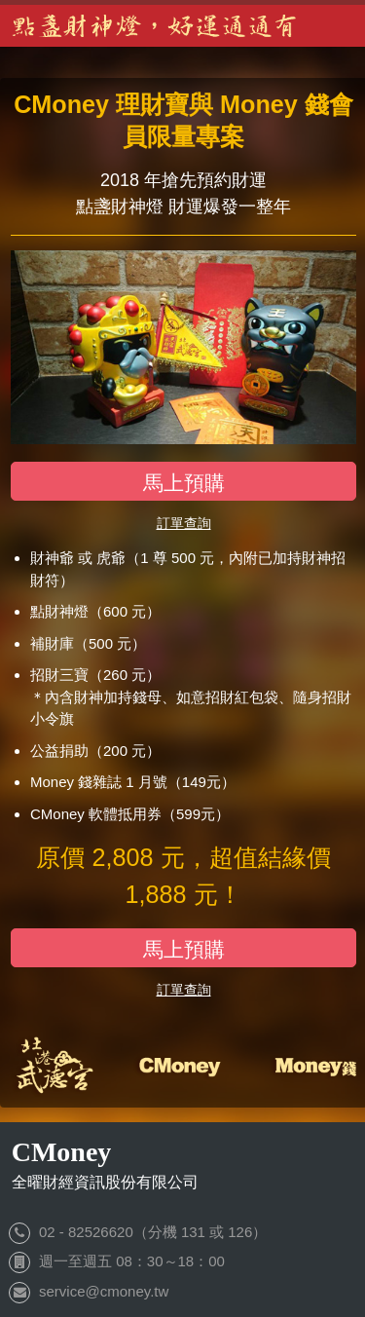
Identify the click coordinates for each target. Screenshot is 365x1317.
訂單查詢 (184, 523)
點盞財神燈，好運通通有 (156, 26)
